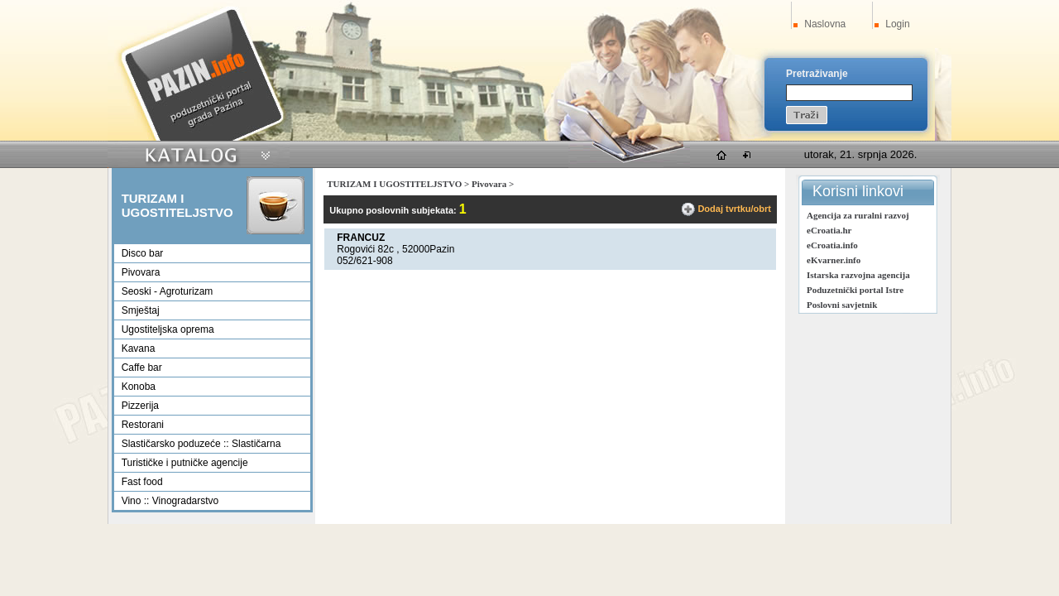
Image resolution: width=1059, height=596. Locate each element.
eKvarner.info (833, 260)
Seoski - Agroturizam (167, 291)
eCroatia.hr (829, 230)
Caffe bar (142, 367)
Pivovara (141, 272)
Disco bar (143, 253)
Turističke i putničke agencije (185, 463)
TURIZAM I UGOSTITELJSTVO (394, 184)
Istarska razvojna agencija (858, 275)
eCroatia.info (832, 245)
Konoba (139, 386)
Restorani (143, 424)
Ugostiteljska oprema (168, 329)
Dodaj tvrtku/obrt (734, 209)
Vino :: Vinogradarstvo (170, 501)
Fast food (142, 482)
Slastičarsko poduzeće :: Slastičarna (201, 443)
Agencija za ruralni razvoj (858, 215)
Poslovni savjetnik (842, 305)
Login (897, 24)
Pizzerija (140, 405)
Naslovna (825, 24)
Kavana (139, 348)
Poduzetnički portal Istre (855, 290)
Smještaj (141, 310)
